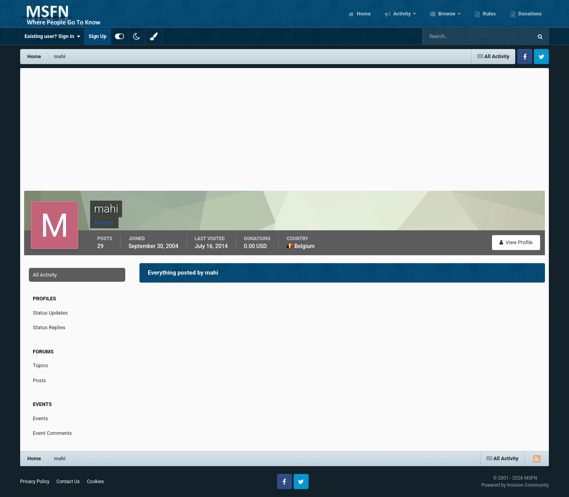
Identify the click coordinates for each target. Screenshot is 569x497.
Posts (39, 380)
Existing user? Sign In (52, 36)
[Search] (453, 36)
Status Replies (49, 327)
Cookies (95, 481)
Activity (402, 14)
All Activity (45, 275)
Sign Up (97, 36)
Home (363, 14)
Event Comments (52, 433)
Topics (40, 365)
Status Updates (50, 313)
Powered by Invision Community (515, 485)
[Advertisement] (284, 127)
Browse (447, 14)
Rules (489, 14)
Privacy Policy (34, 481)
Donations (529, 14)
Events (40, 418)
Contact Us (68, 481)
